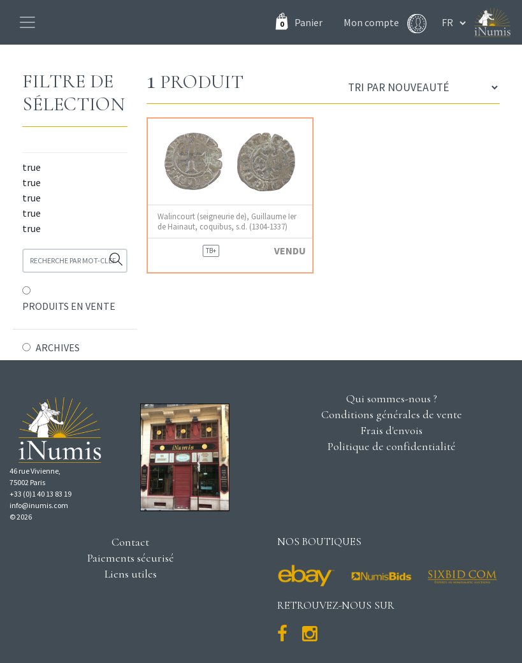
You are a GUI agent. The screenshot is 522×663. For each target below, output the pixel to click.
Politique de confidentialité (392, 446)
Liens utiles (131, 574)
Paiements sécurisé (130, 558)
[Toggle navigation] (27, 22)
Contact (130, 542)
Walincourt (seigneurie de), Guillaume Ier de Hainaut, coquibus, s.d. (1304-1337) (226, 221)
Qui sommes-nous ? (391, 398)
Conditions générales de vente (391, 414)
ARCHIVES (58, 347)
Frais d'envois (391, 430)
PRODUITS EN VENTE (68, 306)
